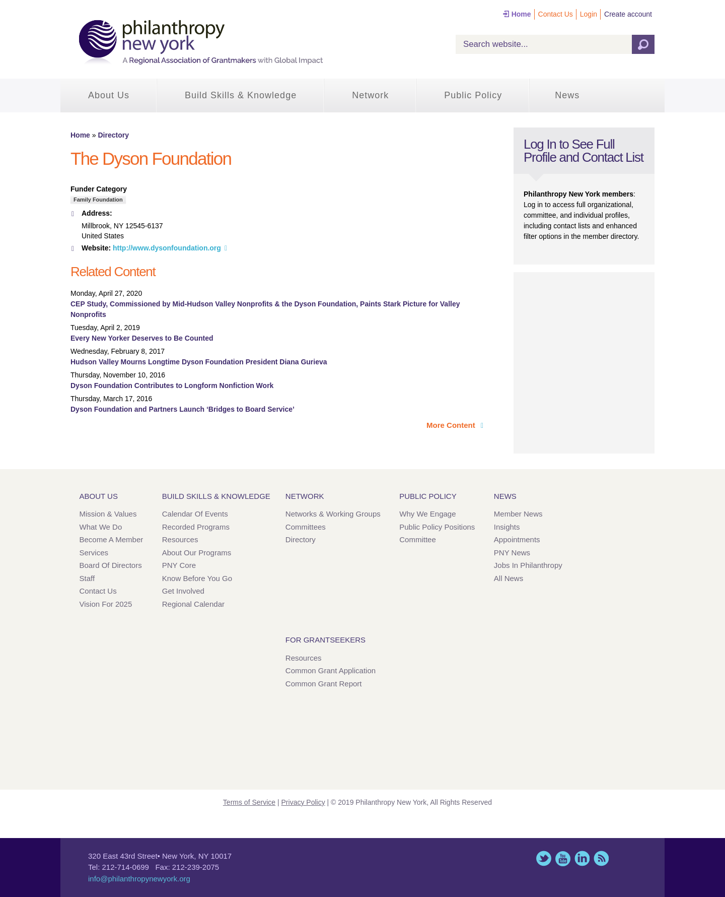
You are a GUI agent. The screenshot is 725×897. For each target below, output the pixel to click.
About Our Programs (197, 552)
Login (588, 14)
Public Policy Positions (437, 527)
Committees (305, 527)
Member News (518, 513)
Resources (180, 539)
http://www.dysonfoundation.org (167, 248)
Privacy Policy (303, 802)
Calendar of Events (195, 513)
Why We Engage (427, 513)
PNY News (512, 552)
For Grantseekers (325, 639)
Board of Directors (111, 565)
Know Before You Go (197, 578)
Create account (628, 14)
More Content (451, 425)
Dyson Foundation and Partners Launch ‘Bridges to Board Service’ (182, 409)
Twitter (543, 858)
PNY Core (179, 565)
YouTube (562, 858)
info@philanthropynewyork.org (139, 878)
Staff (87, 578)
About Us (108, 95)
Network (370, 95)
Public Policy (473, 95)
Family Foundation (98, 200)
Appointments (517, 539)
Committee (417, 539)
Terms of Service (249, 802)
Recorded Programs (196, 527)
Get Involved (183, 591)
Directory (113, 135)
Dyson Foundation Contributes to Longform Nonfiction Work (171, 385)
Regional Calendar (193, 604)
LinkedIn (582, 858)
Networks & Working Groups (333, 513)
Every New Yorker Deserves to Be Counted (141, 338)
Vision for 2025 (106, 604)
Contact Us (555, 14)
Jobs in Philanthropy (528, 565)
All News (508, 578)
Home (521, 14)
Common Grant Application (330, 670)
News (567, 95)
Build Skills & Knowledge (241, 95)
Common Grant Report (323, 683)
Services (94, 552)
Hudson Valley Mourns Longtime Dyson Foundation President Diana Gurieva (198, 362)
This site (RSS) (601, 858)
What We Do (101, 527)
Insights (507, 527)
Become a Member (111, 539)
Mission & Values (108, 513)
